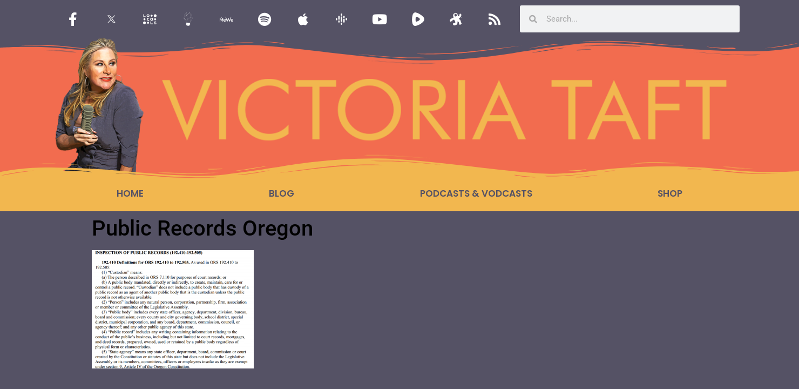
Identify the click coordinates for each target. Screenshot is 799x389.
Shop (670, 193)
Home (130, 193)
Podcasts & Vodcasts (476, 193)
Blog (281, 193)
